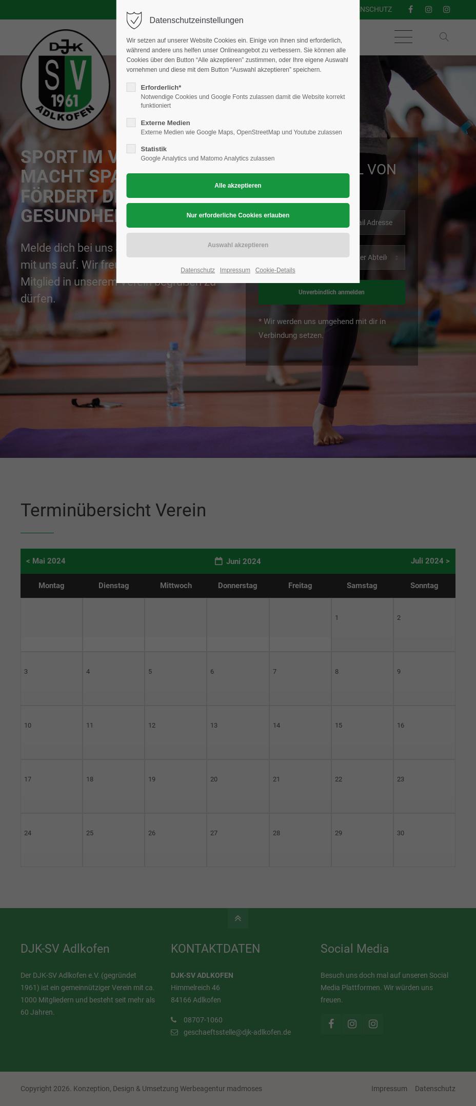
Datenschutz (198, 270)
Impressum (235, 270)
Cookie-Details (275, 270)
